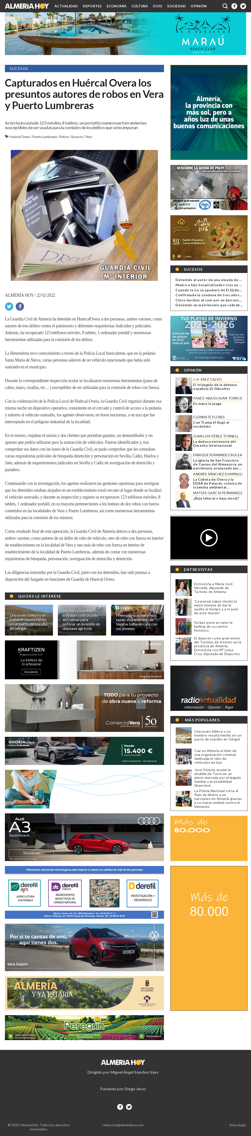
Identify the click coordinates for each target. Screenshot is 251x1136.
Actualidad (66, 6)
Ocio (157, 6)
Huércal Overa (20, 137)
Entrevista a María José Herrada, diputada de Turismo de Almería (211, 588)
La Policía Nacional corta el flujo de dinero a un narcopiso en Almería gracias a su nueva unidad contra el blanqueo (216, 798)
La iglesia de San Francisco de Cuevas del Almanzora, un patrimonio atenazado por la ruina (216, 464)
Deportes (92, 6)
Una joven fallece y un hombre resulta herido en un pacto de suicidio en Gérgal (216, 735)
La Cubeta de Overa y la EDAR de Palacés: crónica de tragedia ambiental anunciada (216, 483)
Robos (64, 137)
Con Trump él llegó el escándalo (210, 424)
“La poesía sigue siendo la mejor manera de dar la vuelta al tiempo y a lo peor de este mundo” (214, 607)
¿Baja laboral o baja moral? (215, 498)
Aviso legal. (237, 1125)
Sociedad (176, 6)
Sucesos (77, 137)
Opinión (199, 6)
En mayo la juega (206, 404)
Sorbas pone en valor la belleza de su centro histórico (211, 626)
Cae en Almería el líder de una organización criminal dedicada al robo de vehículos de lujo (214, 756)
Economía (117, 6)
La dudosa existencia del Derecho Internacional (213, 443)
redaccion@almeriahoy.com (123, 1125)
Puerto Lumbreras (45, 137)
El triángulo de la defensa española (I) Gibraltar (213, 387)
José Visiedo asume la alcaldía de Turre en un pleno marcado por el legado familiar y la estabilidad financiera (216, 777)
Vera (88, 137)
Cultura (140, 6)
